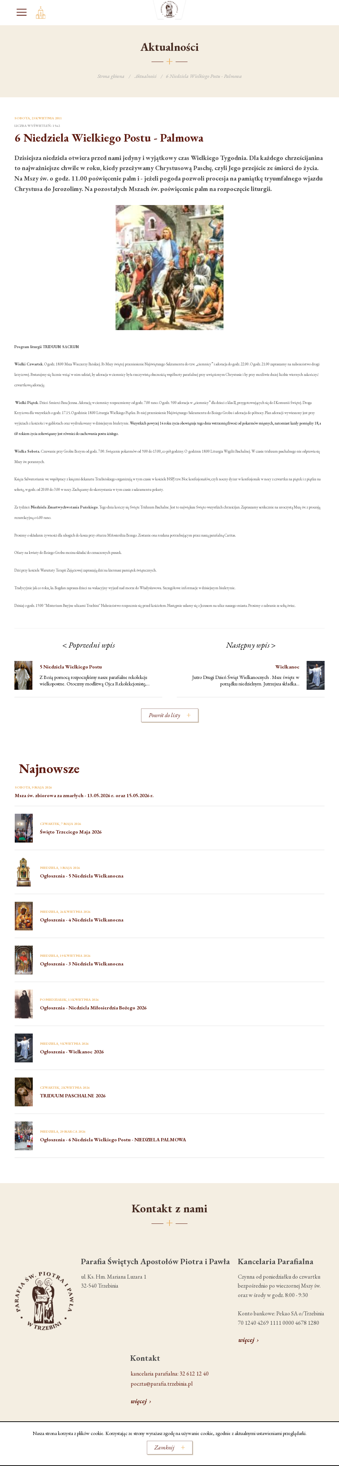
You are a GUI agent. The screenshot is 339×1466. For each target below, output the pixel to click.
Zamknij (164, 1447)
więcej (246, 1340)
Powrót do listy (164, 715)
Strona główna (111, 76)
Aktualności (146, 76)
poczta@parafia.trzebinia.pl (162, 1383)
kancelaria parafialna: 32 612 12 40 (170, 1373)
